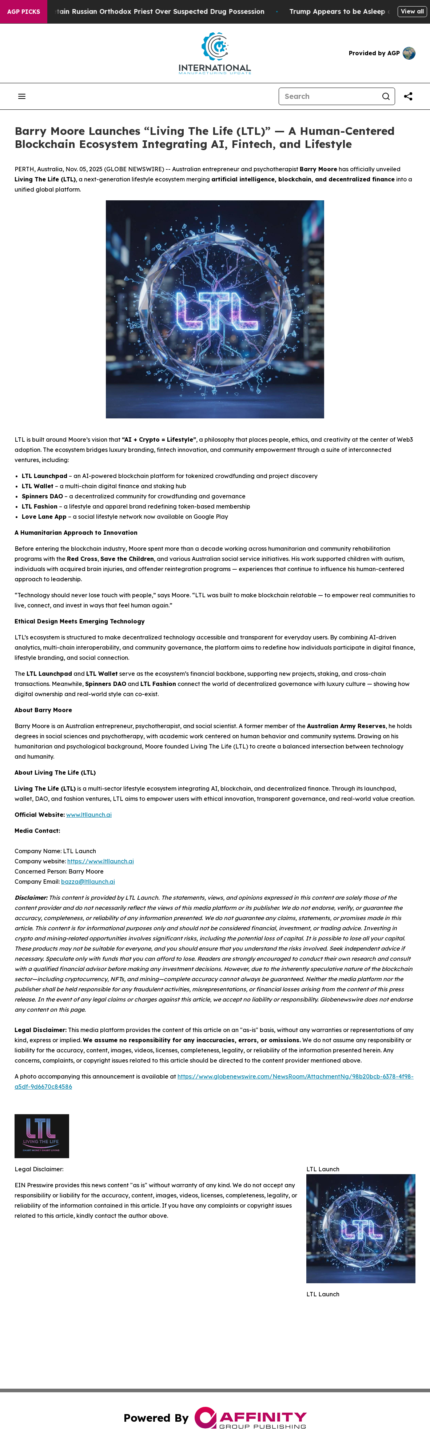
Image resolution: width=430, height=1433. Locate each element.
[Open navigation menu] (22, 96)
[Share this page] (408, 96)
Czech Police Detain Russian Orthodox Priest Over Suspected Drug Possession (145, 11)
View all (412, 11)
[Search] (328, 96)
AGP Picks (23, 11)
